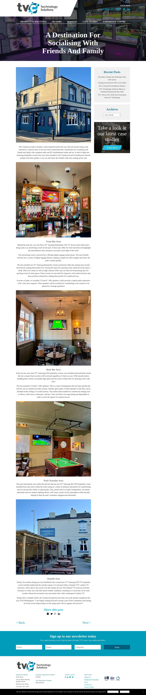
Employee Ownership (91, 680)
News (86, 682)
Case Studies (90, 22)
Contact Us (88, 685)
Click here (112, 147)
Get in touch (125, 5)
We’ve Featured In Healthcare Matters (112, 86)
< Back (20, 622)
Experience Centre (114, 22)
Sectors (56, 22)
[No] (143, 692)
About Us (87, 677)
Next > (86, 622)
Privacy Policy (89, 687)
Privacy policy (125, 692)
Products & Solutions (33, 22)
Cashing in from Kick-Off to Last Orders (112, 83)
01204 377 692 (111, 9)
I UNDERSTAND (113, 692)
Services (72, 22)
